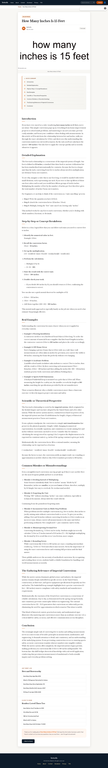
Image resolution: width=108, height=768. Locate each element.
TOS (41, 2)
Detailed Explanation (32, 85)
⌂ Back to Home (28, 741)
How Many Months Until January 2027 (34, 688)
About (17, 2)
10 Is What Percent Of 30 (30, 712)
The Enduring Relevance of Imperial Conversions (40, 102)
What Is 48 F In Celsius (29, 720)
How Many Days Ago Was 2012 (32, 676)
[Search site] (88, 2)
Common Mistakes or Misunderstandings (38, 99)
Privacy (36, 2)
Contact (23, 2)
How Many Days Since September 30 (34, 684)
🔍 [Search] (94, 2)
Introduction (30, 82)
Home (12, 2)
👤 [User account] (105, 2)
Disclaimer (29, 2)
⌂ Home (100, 2)
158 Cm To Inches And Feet (31, 716)
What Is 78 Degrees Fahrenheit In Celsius (35, 680)
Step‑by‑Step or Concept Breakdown (37, 89)
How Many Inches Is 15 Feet (48, 732)
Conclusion (30, 106)
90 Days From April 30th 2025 (32, 692)
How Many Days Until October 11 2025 (34, 724)
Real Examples (31, 92)
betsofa (5, 2)
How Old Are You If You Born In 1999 (33, 708)
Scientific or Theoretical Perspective (37, 95)
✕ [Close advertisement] (105, 8)
